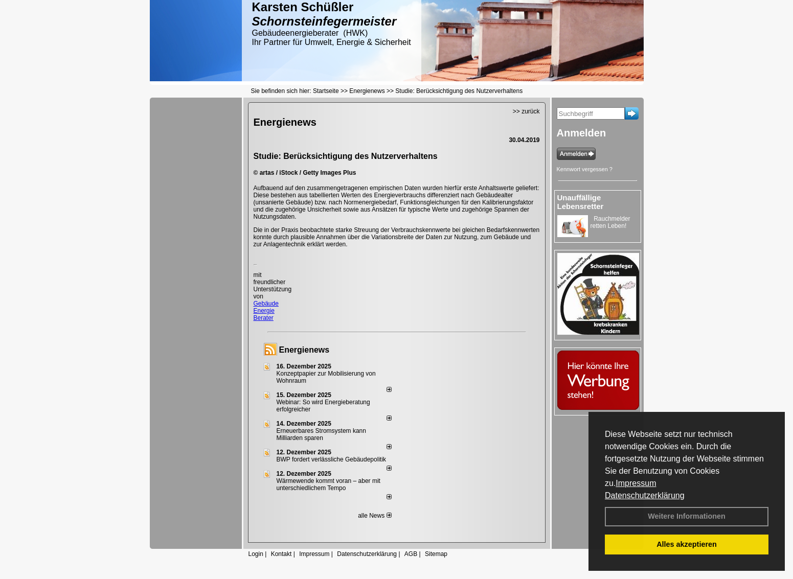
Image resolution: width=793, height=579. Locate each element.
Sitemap (436, 554)
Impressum (636, 483)
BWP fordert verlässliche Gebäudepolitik (332, 459)
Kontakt (281, 554)
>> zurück (526, 111)
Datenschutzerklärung (645, 495)
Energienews (304, 349)
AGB (410, 554)
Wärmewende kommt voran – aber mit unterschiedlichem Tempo (328, 484)
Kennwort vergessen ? (585, 169)
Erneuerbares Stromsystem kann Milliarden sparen (321, 434)
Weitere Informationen (687, 516)
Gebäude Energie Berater (266, 310)
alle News (374, 515)
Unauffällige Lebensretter (580, 202)
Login (255, 554)
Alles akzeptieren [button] (686, 544)
